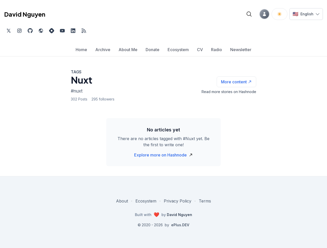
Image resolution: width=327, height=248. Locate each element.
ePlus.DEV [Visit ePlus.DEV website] (180, 225)
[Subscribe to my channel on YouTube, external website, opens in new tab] (62, 30)
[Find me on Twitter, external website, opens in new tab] (8, 30)
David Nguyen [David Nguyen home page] (24, 14)
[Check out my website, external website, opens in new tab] (40, 30)
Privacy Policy (177, 201)
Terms (205, 201)
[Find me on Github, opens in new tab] (30, 30)
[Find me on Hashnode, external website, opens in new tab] (51, 30)
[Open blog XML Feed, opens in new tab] (83, 30)
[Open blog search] (249, 14)
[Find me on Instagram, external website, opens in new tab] (19, 30)
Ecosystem (145, 201)
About (122, 201)
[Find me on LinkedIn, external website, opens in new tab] (73, 30)
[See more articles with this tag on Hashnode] (236, 81)
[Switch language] (306, 14)
